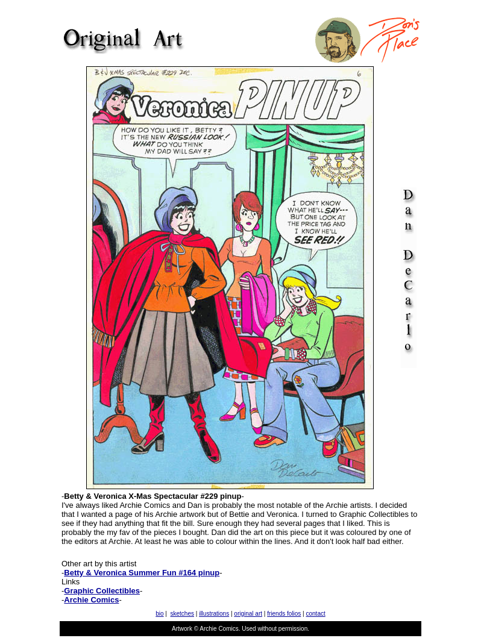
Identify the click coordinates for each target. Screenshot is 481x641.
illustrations (214, 613)
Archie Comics (91, 599)
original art (248, 613)
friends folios (284, 613)
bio (159, 613)
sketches (182, 613)
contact (315, 613)
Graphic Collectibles (102, 590)
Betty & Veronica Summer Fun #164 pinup (141, 572)
